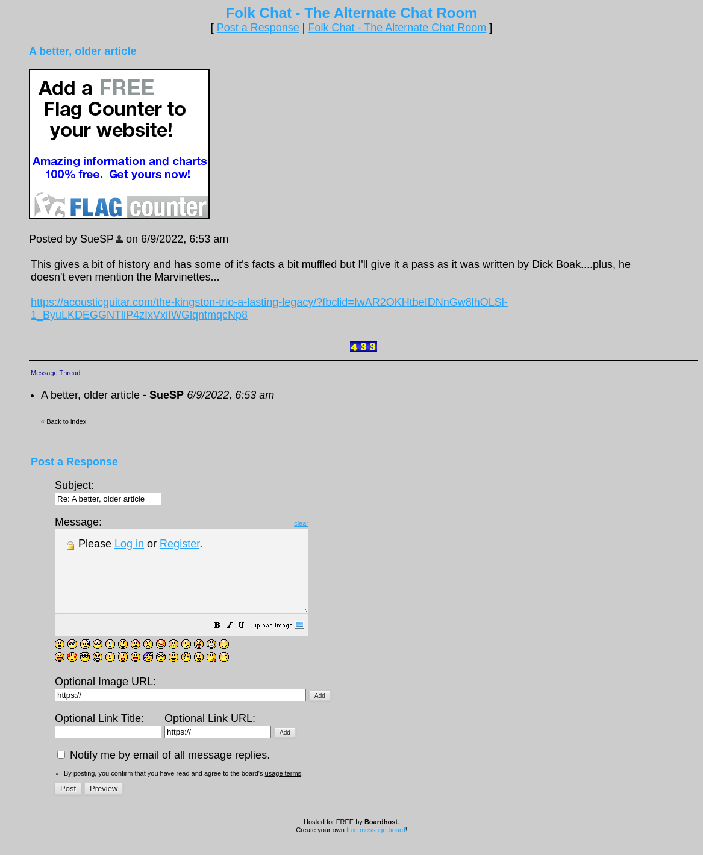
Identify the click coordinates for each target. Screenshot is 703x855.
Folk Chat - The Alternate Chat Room (397, 28)
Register (179, 544)
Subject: (108, 491)
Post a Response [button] (258, 28)
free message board (375, 846)
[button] (247, 642)
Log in (129, 544)
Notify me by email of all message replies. (163, 771)
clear (331, 523)
